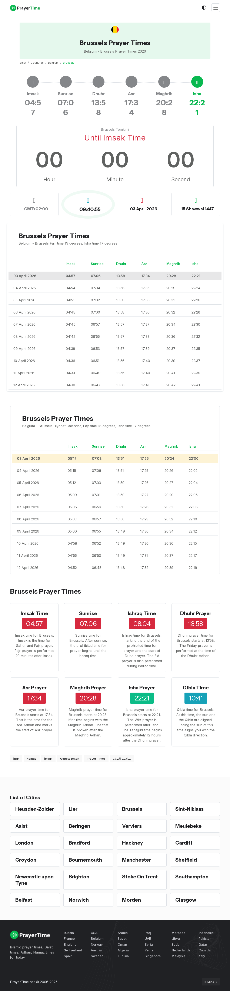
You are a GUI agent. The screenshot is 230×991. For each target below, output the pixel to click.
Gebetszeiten (69, 758)
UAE (148, 939)
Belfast (24, 900)
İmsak (48, 758)
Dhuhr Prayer (195, 613)
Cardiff (184, 843)
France (69, 939)
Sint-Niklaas (189, 809)
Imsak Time (34, 613)
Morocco (178, 933)
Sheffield (186, 860)
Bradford (79, 843)
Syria (149, 944)
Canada (205, 950)
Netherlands (180, 950)
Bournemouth (85, 860)
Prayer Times (96, 758)
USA (94, 933)
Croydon (25, 860)
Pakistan (205, 939)
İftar (16, 758)
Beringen (79, 826)
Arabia (123, 933)
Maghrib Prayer (88, 688)
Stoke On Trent (140, 877)
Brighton (79, 877)
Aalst (21, 826)
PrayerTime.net (22, 982)
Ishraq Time (142, 613)
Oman (122, 944)
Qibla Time (195, 688)
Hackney (132, 843)
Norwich (79, 900)
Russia (69, 933)
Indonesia (206, 933)
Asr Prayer (34, 688)
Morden (131, 900)
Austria (96, 950)
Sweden (97, 956)
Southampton (192, 877)
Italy (202, 956)
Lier (73, 809)
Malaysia (178, 956)
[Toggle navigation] (215, 7)
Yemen (150, 950)
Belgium (53, 62)
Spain (68, 956)
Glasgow (186, 900)
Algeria (123, 950)
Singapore (153, 956)
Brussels (132, 809)
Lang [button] (209, 981)
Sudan (176, 944)
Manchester (136, 860)
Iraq (148, 933)
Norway (97, 944)
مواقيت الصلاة (122, 758)
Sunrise (88, 613)
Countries (37, 62)
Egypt (122, 939)
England (70, 944)
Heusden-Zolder (34, 809)
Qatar (203, 944)
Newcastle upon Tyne (34, 880)
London (24, 843)
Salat (23, 62)
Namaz (32, 758)
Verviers (132, 826)
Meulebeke (188, 826)
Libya (175, 939)
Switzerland (73, 950)
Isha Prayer (142, 688)
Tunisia (123, 956)
